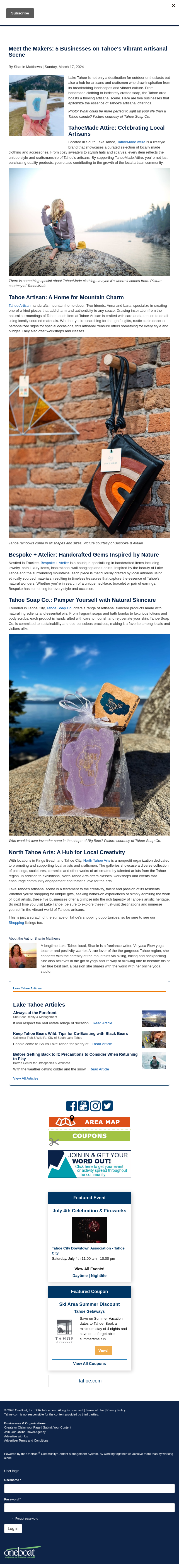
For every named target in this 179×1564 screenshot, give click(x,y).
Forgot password (26, 1518)
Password (12, 1499)
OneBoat (33, 1453)
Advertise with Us (16, 1436)
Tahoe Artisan (20, 305)
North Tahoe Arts (96, 860)
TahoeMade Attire (131, 142)
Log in (13, 1528)
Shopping (16, 923)
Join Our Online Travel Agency (25, 1432)
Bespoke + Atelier (55, 563)
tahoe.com (90, 1381)
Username (12, 1480)
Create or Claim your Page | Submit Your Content (37, 1427)
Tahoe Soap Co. (59, 608)
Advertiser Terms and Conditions (26, 1440)
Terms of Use (95, 1410)
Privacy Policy (116, 1410)
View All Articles (25, 1078)
